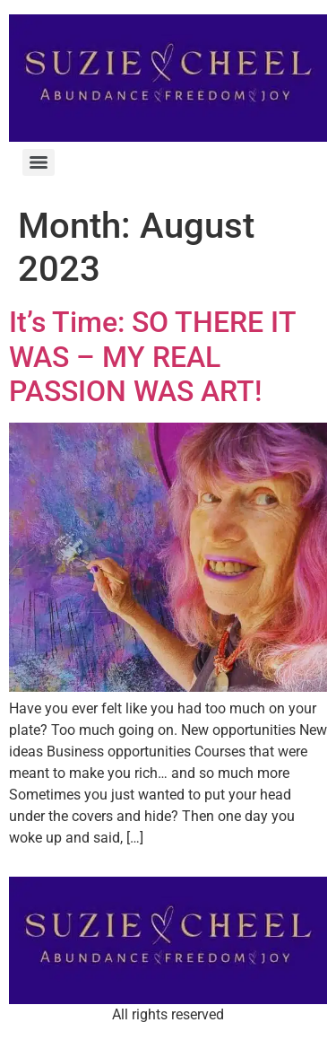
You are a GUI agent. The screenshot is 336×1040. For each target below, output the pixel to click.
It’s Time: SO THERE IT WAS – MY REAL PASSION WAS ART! (152, 356)
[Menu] (38, 162)
